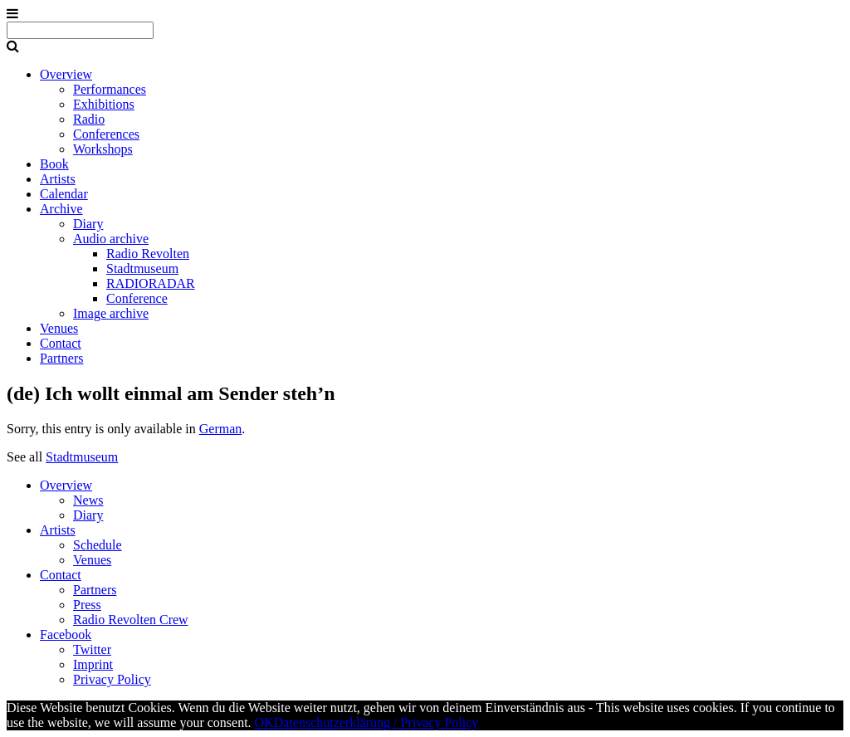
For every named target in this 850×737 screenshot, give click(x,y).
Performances (109, 89)
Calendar (64, 194)
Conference (137, 298)
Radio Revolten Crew (130, 620)
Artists (58, 179)
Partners (61, 358)
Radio (89, 119)
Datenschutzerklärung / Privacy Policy (376, 722)
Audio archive (111, 239)
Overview (66, 74)
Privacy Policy (112, 679)
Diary (88, 224)
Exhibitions (103, 104)
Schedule (97, 545)
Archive (61, 209)
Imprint (93, 664)
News (88, 500)
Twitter (92, 649)
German (220, 429)
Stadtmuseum (142, 268)
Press (87, 605)
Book (54, 164)
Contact (60, 343)
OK (264, 722)
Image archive (111, 313)
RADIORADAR (150, 283)
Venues (59, 328)
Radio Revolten (147, 253)
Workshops (103, 149)
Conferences (106, 134)
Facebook (65, 634)
